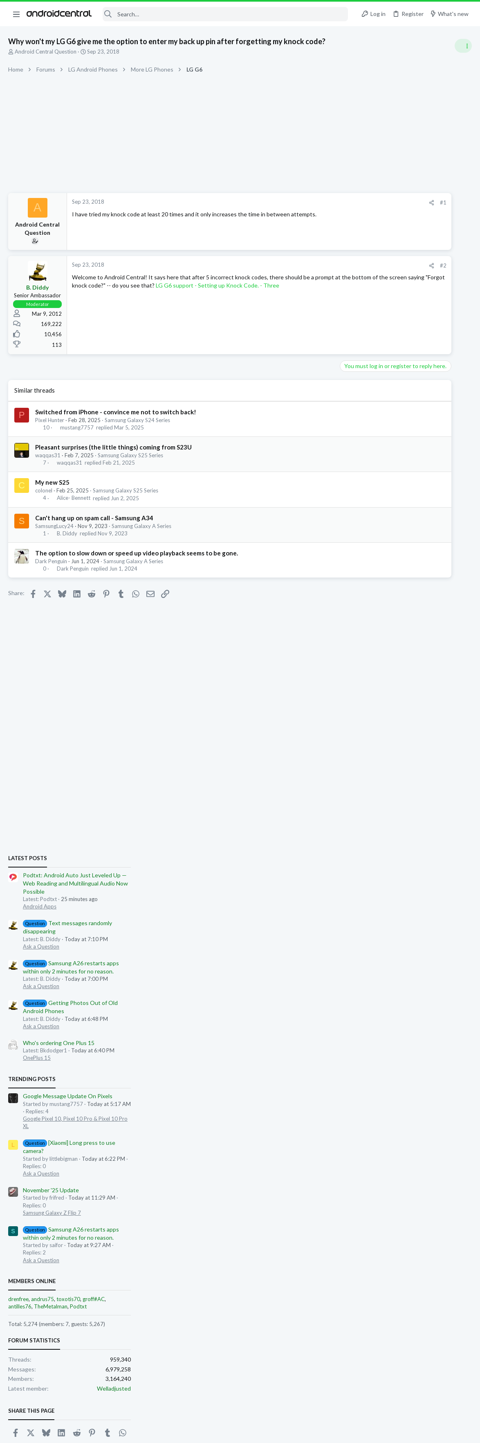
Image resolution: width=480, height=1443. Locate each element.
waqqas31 (48, 455)
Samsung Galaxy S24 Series (137, 420)
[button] (16, 14)
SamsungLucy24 (54, 526)
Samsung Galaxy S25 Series (130, 455)
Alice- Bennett (73, 498)
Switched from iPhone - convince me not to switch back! (115, 412)
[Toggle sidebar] (463, 46)
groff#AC (435, 883)
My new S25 (52, 482)
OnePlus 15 (378, 642)
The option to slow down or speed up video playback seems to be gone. (136, 553)
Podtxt (419, 891)
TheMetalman (391, 891)
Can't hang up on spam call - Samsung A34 (94, 517)
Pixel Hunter (49, 420)
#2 (333, 265)
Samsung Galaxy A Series (141, 526)
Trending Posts (373, 663)
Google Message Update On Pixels (408, 680)
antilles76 (360, 891)
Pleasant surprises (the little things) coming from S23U (113, 447)
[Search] (225, 14)
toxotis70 (409, 883)
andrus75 (383, 883)
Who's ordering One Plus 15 (399, 627)
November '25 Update (392, 774)
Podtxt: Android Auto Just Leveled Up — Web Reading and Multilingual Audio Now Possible (416, 467)
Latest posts (368, 442)
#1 (333, 202)
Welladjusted (455, 972)
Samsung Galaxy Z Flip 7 (393, 797)
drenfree (359, 883)
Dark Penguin (51, 561)
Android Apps (380, 491)
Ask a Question (382, 531)
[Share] (321, 203)
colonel (43, 490)
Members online (373, 865)
